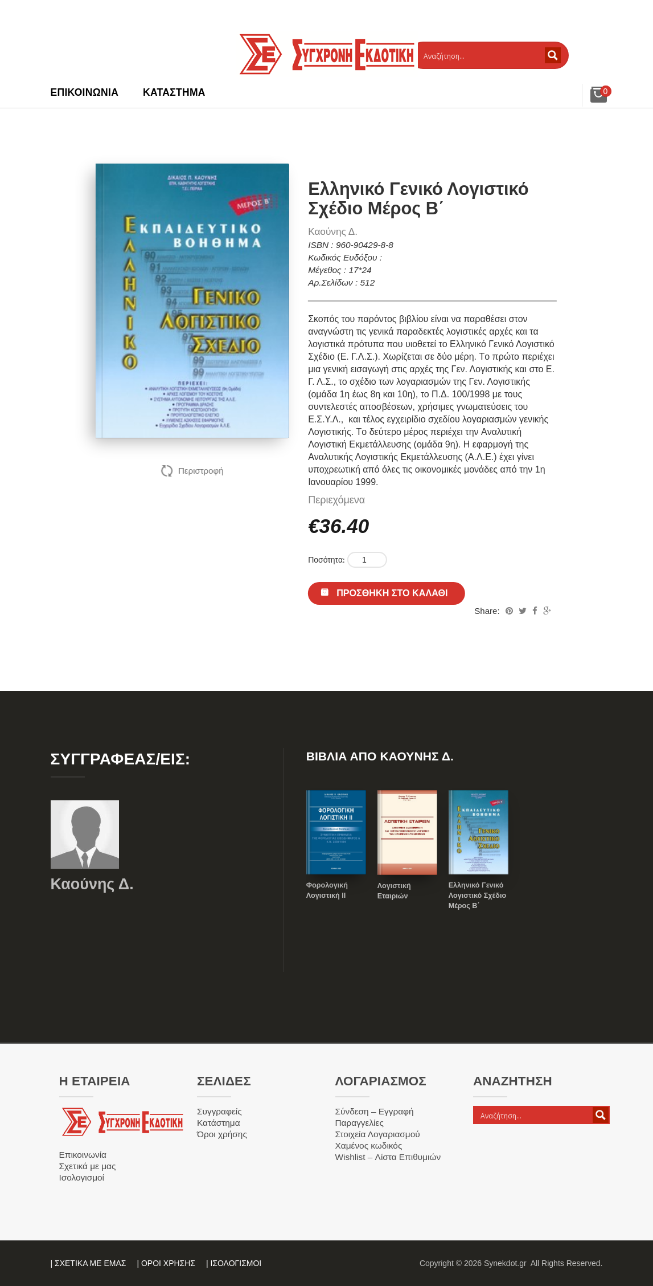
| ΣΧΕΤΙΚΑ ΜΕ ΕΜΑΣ (88, 1263)
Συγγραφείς (219, 1111)
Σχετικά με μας (87, 1166)
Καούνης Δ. (333, 231)
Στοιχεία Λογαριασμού (377, 1134)
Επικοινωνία (85, 92)
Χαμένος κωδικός (369, 1145)
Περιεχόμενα (336, 500)
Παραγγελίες (359, 1123)
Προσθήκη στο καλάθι (391, 593)
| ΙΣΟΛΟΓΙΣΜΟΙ (233, 1263)
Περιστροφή (201, 470)
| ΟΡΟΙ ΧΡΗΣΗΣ (166, 1263)
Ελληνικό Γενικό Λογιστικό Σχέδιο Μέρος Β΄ (477, 895)
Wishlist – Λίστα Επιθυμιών (388, 1157)
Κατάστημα (174, 92)
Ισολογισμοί (82, 1177)
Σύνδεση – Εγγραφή (374, 1111)
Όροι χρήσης (222, 1134)
